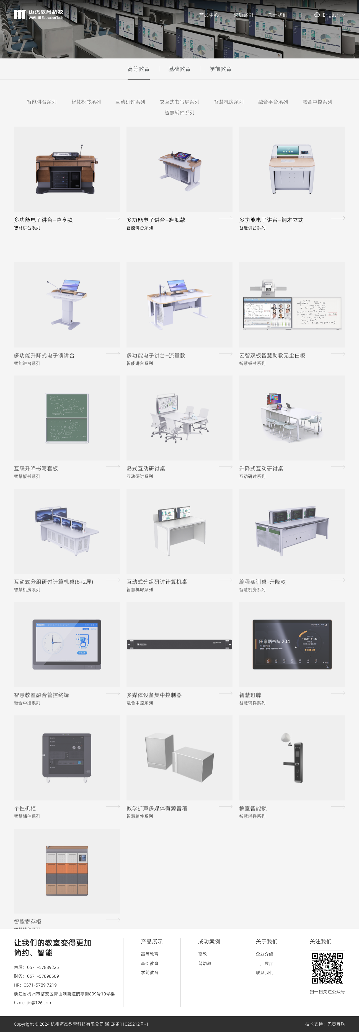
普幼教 (204, 963)
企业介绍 (264, 954)
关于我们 (278, 14)
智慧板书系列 (86, 102)
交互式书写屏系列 (180, 102)
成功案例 (243, 14)
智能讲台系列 (42, 102)
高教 (202, 954)
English (331, 15)
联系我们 (264, 972)
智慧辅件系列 (180, 112)
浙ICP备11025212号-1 (127, 1024)
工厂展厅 (264, 963)
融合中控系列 (317, 102)
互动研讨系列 (130, 102)
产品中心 (209, 14)
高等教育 (139, 69)
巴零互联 (336, 1024)
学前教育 (221, 69)
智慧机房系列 (229, 102)
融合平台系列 (273, 102)
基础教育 (180, 69)
